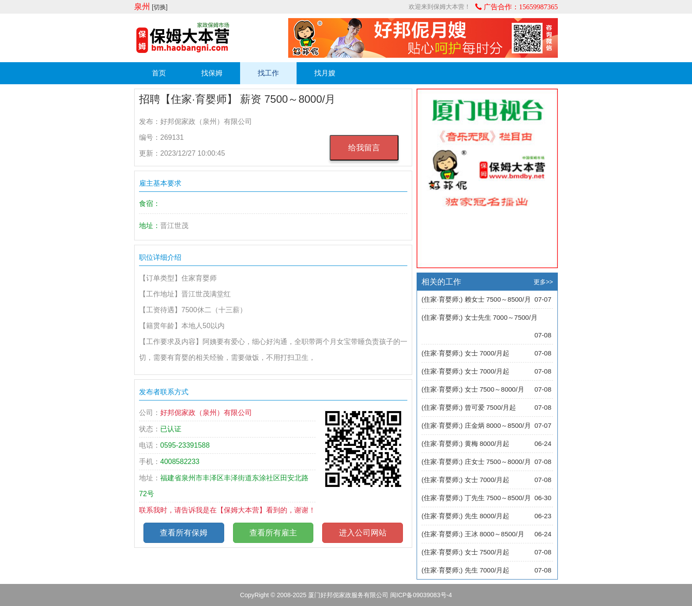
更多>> (543, 281)
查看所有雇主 (273, 532)
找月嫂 (324, 73)
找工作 (268, 73)
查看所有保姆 (183, 532)
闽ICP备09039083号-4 (421, 595)
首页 (159, 73)
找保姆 (211, 73)
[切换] (160, 7)
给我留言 (364, 147)
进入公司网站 (363, 532)
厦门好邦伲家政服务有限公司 (348, 595)
